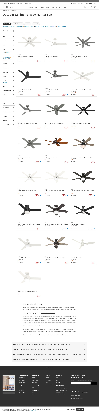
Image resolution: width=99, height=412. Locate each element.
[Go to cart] (95, 7)
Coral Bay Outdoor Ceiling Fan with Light (30, 292)
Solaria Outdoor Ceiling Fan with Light (81, 124)
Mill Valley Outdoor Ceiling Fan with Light (82, 157)
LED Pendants (58, 388)
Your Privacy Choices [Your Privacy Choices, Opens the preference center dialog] (71, 409)
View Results (13, 31)
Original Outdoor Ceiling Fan (53, 157)
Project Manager (35, 382)
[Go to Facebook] (72, 393)
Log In (95, 3)
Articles (57, 378)
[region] (49, 409)
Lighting (30, 7)
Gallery (57, 380)
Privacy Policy (93, 387)
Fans (36, 7)
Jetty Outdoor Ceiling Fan (26, 157)
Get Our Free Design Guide (8, 394)
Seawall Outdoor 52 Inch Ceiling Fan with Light (83, 191)
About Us (47, 378)
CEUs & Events (34, 385)
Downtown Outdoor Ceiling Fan (80, 57)
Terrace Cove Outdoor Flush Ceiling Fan (55, 124)
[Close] (97, 409)
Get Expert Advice (22, 393)
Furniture (41, 7)
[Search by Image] (88, 7)
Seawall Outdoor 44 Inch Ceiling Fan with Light (56, 225)
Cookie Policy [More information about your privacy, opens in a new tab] (33, 410)
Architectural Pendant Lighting (62, 390)
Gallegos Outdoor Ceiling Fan (27, 90)
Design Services (11, 3)
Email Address (75, 384)
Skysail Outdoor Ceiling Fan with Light (29, 191)
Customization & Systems (36, 387)
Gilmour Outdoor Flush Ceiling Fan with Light (31, 224)
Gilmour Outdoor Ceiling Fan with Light (81, 292)
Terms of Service (76, 388)
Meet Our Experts (48, 382)
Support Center (19, 3)
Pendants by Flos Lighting (61, 393)
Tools (33, 393)
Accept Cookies (80, 409)
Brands (52, 7)
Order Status (21, 387)
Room (47, 7)
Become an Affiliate (49, 385)
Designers (58, 383)
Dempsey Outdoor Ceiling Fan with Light (82, 90)
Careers (46, 383)
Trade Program (89, 3)
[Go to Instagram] (79, 393)
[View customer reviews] (85, 393)
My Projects (73, 3)
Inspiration (59, 7)
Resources (34, 395)
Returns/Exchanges (22, 380)
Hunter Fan (44, 14)
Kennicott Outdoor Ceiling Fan (27, 57)
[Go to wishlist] (92, 7)
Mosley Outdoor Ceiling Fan (53, 57)
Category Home (5, 10)
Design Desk (34, 378)
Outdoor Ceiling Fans (13, 10)
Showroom (5, 3)
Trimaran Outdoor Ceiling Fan (53, 90)
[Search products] (85, 7)
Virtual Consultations (36, 380)
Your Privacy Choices (23, 385)
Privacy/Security (22, 383)
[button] (8, 27)
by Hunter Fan (22, 58)
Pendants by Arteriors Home (61, 391)
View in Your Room (35, 388)
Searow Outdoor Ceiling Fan (79, 224)
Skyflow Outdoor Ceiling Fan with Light (55, 191)
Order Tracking (81, 3)
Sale (65, 7)
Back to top (49, 369)
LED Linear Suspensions (60, 395)
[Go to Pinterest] (75, 393)
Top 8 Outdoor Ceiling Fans (48, 313)
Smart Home (6, 20)
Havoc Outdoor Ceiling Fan (78, 258)
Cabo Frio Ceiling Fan (51, 292)
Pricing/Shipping (22, 382)
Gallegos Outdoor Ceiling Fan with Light (30, 124)
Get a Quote (21, 392)
